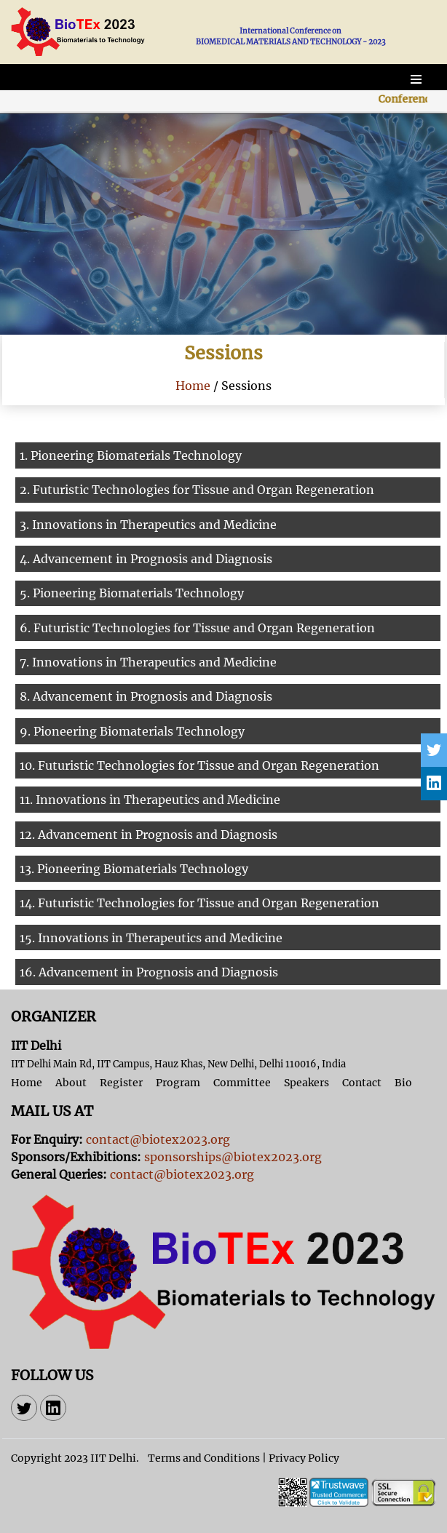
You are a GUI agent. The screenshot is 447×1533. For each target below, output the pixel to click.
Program (178, 1082)
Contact (361, 1082)
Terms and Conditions (204, 1458)
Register (121, 1082)
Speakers (306, 1082)
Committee (242, 1082)
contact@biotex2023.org (158, 1139)
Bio (403, 1082)
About (71, 1082)
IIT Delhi (113, 1458)
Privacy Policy (304, 1458)
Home (192, 385)
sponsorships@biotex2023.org (233, 1157)
